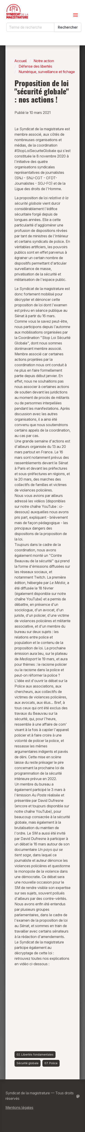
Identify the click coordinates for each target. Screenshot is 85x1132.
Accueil (21, 61)
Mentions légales (19, 1107)
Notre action (44, 61)
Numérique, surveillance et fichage (47, 71)
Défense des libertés (35, 66)
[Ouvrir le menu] (75, 15)
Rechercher (68, 27)
